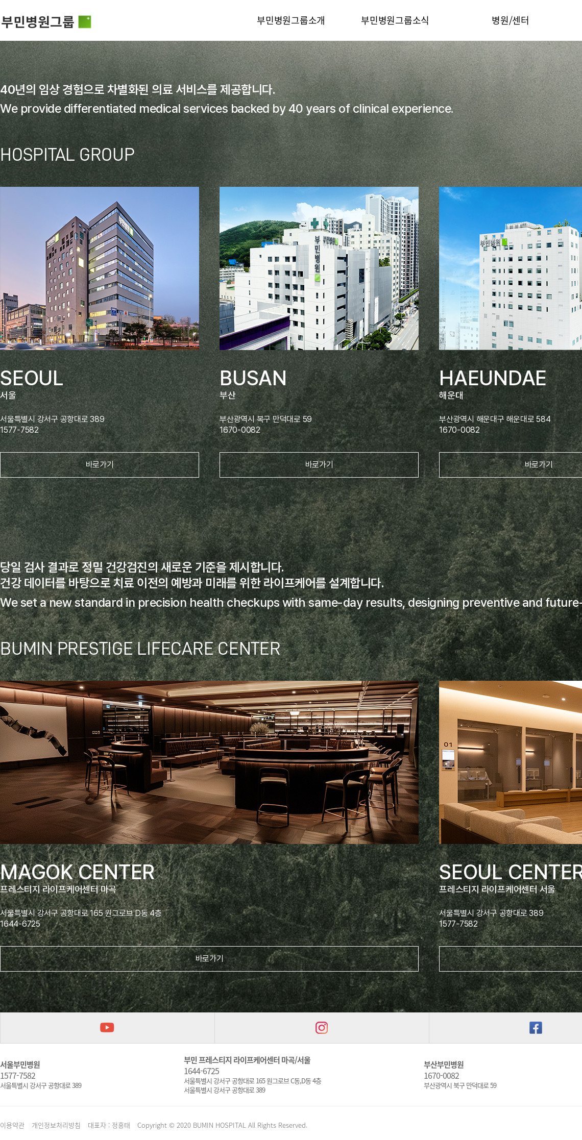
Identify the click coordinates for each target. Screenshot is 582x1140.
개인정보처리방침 (56, 1125)
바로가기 (100, 464)
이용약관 (12, 1125)
